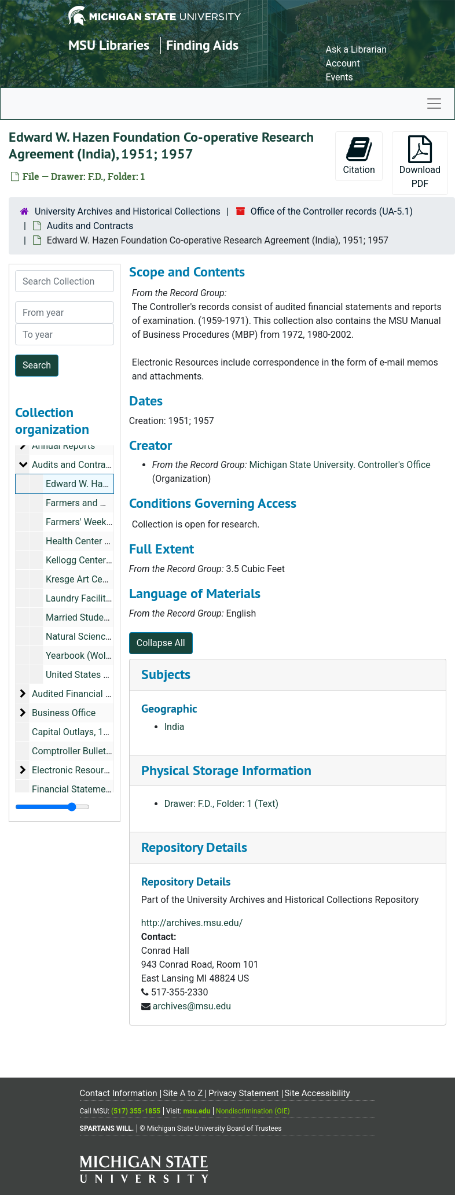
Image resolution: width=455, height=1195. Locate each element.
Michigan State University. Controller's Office (340, 464)
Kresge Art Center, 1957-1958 (106, 579)
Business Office (64, 712)
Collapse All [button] (161, 642)
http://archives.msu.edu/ (192, 922)
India (174, 726)
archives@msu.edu (192, 1006)
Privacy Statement (243, 1093)
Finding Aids (202, 45)
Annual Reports (63, 445)
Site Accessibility (317, 1093)
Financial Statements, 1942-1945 (99, 789)
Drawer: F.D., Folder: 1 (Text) (221, 803)
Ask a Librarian (356, 49)
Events (339, 77)
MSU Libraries (108, 45)
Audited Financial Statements (92, 693)
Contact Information (118, 1093)
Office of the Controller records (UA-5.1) (332, 211)
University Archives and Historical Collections (128, 211)
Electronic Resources (75, 770)
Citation (359, 155)
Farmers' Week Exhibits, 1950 (106, 522)
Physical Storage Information (226, 770)
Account (342, 63)
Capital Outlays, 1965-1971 (87, 731)
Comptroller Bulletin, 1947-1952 (97, 751)
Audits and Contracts (90, 225)
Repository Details (194, 847)
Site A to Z (183, 1093)
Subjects (165, 674)
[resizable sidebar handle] (52, 807)
